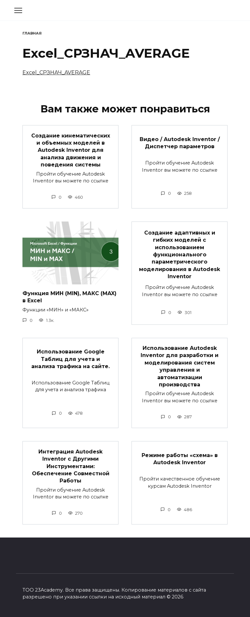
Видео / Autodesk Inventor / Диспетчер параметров (180, 142)
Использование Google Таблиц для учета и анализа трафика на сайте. (70, 359)
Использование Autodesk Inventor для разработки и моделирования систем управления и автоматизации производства (179, 366)
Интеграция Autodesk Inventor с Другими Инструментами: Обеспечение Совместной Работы (70, 466)
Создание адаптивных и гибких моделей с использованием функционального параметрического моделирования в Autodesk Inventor (179, 254)
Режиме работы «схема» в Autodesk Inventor (180, 459)
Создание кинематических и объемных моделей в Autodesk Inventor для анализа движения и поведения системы (70, 150)
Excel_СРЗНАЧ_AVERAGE (56, 72)
